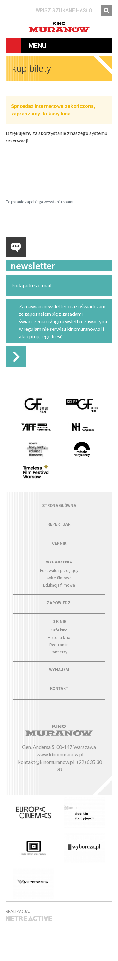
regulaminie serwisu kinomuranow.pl (63, 329)
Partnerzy (59, 652)
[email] (59, 285)
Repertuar (59, 524)
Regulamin (59, 644)
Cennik (59, 543)
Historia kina (59, 637)
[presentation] (53, 181)
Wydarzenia (59, 562)
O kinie (59, 621)
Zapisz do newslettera (16, 356)
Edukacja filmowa (59, 585)
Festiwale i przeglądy (59, 570)
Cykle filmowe (59, 578)
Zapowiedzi (59, 602)
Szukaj (106, 10)
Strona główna (59, 505)
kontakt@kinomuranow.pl (46, 762)
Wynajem (59, 669)
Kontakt (59, 688)
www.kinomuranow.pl (60, 754)
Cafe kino (59, 630)
